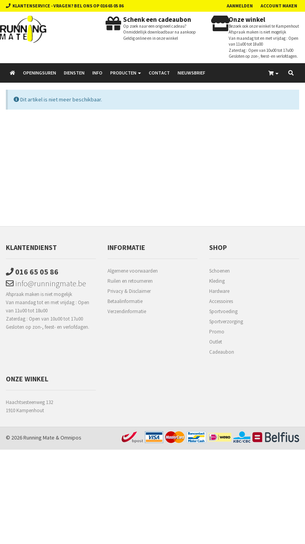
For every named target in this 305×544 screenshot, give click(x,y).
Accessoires (221, 301)
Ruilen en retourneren (130, 281)
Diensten (74, 73)
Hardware (219, 291)
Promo (216, 331)
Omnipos (70, 437)
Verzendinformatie (127, 311)
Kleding (217, 281)
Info (97, 73)
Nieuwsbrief (191, 73)
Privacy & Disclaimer (129, 291)
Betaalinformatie (125, 301)
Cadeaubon (221, 352)
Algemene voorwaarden (133, 271)
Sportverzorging (226, 321)
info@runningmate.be (46, 283)
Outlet (215, 341)
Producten (125, 73)
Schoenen (219, 271)
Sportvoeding (223, 311)
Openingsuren (39, 73)
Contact (159, 73)
